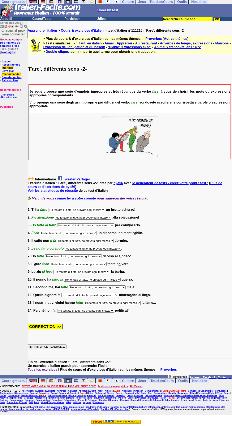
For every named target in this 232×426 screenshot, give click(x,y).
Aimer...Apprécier (118, 43)
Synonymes (187, 400)
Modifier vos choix (120, 409)
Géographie (54, 395)
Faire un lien (10, 80)
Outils (183, 381)
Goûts (3, 395)
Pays (178, 398)
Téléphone (34, 402)
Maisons (222, 43)
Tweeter (69, 179)
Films (193, 393)
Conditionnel (207, 391)
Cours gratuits (13, 381)
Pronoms (29, 400)
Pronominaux (16, 400)
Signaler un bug (12, 77)
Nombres (80, 398)
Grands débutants (30, 395)
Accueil (6, 19)
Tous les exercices (42, 369)
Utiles (101, 19)
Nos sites (199, 381)
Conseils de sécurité (121, 407)
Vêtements (98, 402)
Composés (193, 391)
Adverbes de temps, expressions (186, 43)
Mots (221, 395)
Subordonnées (172, 400)
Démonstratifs (132, 393)
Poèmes (4, 400)
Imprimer (7, 67)
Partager (83, 179)
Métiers (54, 398)
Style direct (145, 400)
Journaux (138, 395)
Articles (109, 391)
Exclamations (160, 393)
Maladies (213, 395)
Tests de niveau (210, 400)
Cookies (105, 409)
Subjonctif (157, 400)
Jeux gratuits (7, 95)
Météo (63, 398)
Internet (110, 395)
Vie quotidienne (56, 402)
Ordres (131, 398)
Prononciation (43, 400)
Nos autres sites (9, 97)
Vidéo (44, 402)
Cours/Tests (41, 19)
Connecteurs (21, 393)
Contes (33, 393)
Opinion (122, 398)
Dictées (110, 393)
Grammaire (13, 395)
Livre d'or (8, 71)
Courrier (73, 393)
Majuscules (201, 395)
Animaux (83, 391)
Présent (82, 400)
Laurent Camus (38, 407)
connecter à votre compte (75, 198)
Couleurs (63, 393)
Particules (153, 398)
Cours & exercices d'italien (82, 30)
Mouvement (6, 398)
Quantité (103, 400)
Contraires (44, 393)
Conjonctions (6, 393)
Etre (150, 393)
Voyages (87, 402)
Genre (227, 393)
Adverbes (61, 391)
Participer (72, 19)
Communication (153, 391)
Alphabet (72, 391)
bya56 (118, 183)
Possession (221, 398)
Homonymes (75, 395)
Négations (111, 398)
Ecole (143, 393)
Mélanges (28, 398)
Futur (212, 393)
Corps (54, 393)
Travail (23, 402)
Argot (100, 391)
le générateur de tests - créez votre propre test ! (170, 183)
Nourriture (99, 398)
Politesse (195, 398)
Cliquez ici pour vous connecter (13, 32)
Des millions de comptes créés (11, 42)
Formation (202, 393)
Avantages (7, 52)
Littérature (169, 395)
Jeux (142, 381)
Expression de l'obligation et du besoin (74, 47)
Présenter (92, 400)
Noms (90, 398)
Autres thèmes (175, 38)
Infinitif (101, 395)
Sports (134, 400)
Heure (64, 395)
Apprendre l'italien (42, 30)
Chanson (138, 391)
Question (113, 400)
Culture (128, 381)
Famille (172, 393)
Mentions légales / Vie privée (85, 409)
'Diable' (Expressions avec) (129, 47)
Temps (197, 400)
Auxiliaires (127, 391)
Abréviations (28, 391)
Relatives (124, 400)
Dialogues (100, 393)
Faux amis (183, 393)
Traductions (13, 402)
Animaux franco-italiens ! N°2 (177, 47)
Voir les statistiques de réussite (53, 190)
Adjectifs (50, 391)
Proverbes (153, 38)
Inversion (120, 395)
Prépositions (70, 400)
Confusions (221, 391)
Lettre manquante (153, 395)
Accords (40, 391)
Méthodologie (42, 398)
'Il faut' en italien (89, 43)
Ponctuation (207, 398)
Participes (141, 398)
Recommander (11, 74)
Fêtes (219, 393)
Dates (90, 393)
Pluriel (185, 398)
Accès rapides (10, 64)
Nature (70, 398)
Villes (68, 402)
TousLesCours (162, 381)
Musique (17, 398)
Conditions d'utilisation (97, 407)
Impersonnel (89, 395)
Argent (92, 391)
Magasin (180, 395)
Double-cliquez (58, 51)
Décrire (119, 393)
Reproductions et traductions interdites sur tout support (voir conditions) (168, 407)
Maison (189, 395)
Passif (163, 398)
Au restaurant (146, 43)
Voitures (77, 402)
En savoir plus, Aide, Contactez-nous (65, 407)
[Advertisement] (12, 129)
